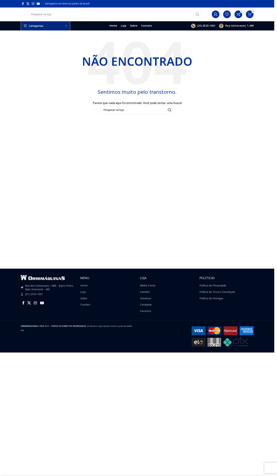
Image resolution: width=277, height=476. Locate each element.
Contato (85, 311)
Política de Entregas (211, 304)
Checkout (145, 304)
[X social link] (27, 3)
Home (84, 291)
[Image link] (43, 283)
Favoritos (145, 317)
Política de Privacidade (212, 291)
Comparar (146, 311)
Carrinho (145, 298)
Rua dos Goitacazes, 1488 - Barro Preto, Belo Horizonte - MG (49, 293)
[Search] (115, 17)
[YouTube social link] (38, 3)
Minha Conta (147, 291)
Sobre (83, 304)
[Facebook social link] (23, 3)
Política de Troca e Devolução (217, 298)
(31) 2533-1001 (34, 300)
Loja (83, 298)
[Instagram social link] (32, 3)
